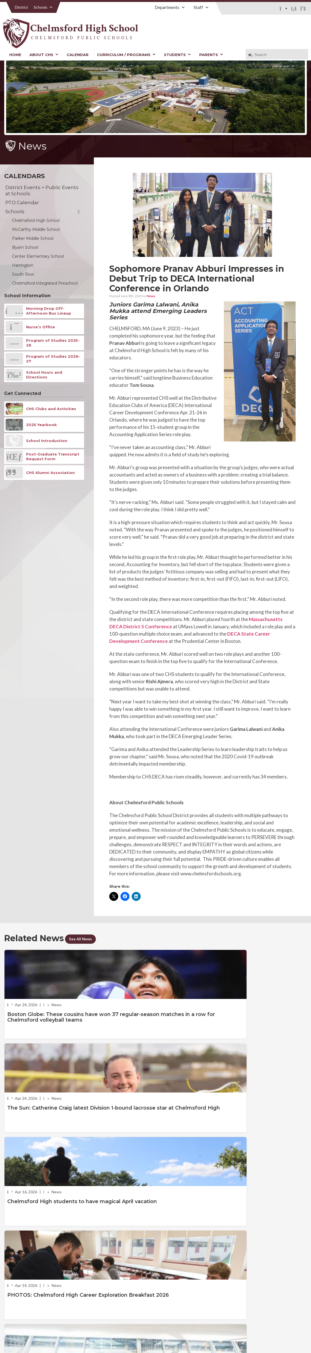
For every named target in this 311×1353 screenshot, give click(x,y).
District (21, 7)
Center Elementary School (38, 256)
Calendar (78, 54)
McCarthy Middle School (36, 229)
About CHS (44, 54)
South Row (23, 274)
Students (177, 54)
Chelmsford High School (36, 220)
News (151, 296)
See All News (83, 938)
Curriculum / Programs (126, 54)
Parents (211, 54)
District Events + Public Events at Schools (41, 190)
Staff (201, 7)
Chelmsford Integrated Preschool (45, 283)
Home (15, 54)
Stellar (276, 1330)
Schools (43, 7)
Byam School (25, 247)
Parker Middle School (33, 238)
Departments (170, 7)
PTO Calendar (22, 202)
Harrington (22, 265)
